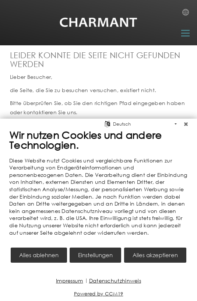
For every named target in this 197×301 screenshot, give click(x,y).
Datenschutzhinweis (115, 280)
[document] (98, 188)
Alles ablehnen (39, 255)
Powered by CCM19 (98, 294)
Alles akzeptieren (155, 255)
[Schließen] (185, 124)
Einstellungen (95, 255)
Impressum (69, 280)
